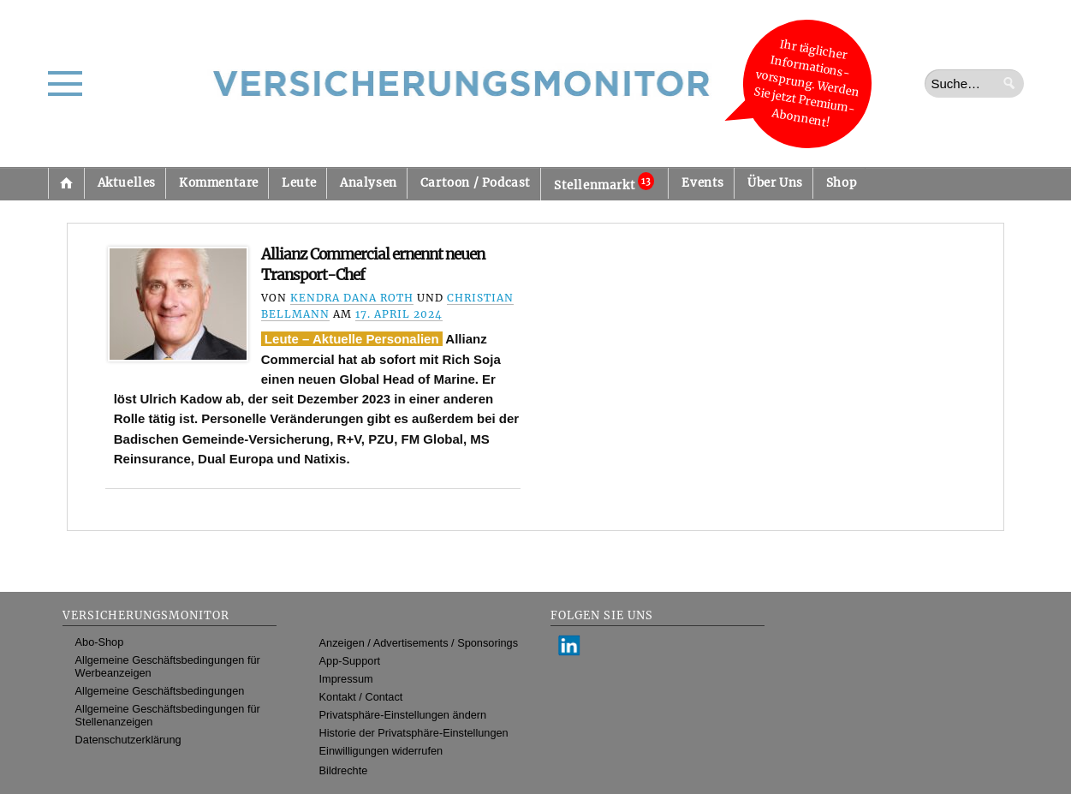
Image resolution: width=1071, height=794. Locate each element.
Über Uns (775, 183)
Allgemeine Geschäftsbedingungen (160, 690)
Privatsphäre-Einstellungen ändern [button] (403, 714)
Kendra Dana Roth (352, 297)
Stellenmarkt (604, 182)
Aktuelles (127, 183)
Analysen (368, 183)
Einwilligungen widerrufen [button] (381, 750)
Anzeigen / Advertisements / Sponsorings (418, 642)
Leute (299, 183)
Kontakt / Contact (361, 696)
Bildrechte (343, 770)
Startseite (66, 183)
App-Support (350, 660)
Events (702, 183)
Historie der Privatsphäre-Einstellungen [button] (414, 732)
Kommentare (219, 183)
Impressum (346, 678)
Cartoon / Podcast (475, 183)
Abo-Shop (99, 642)
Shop (841, 183)
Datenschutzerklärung (128, 739)
